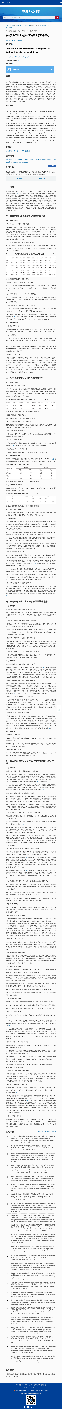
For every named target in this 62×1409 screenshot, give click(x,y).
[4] (53, 459)
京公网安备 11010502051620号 (24, 1390)
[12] (43, 790)
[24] (20, 1112)
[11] (37, 782)
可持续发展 (26, 151)
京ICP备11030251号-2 (42, 1390)
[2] (15, 317)
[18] (26, 870)
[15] (26, 857)
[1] (17, 194)
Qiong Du (18, 57)
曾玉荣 (8, 40)
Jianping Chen (27, 57)
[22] (23, 1074)
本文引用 (54, 1132)
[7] (6, 596)
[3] (13, 445)
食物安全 (17, 151)
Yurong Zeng (10, 57)
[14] (23, 824)
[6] (35, 563)
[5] (35, 546)
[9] (14, 693)
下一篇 (42, 179)
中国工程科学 (7, 2)
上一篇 (20, 179)
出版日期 (47, 1132)
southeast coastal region (43, 160)
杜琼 (14, 40)
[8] (43, 667)
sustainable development (20, 162)
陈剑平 (19, 40)
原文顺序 (40, 1132)
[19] (9, 1026)
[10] (49, 728)
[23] (27, 1100)
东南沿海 (9, 151)
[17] (16, 1092)
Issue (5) (27, 25)
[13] (18, 818)
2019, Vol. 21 (19, 25)
